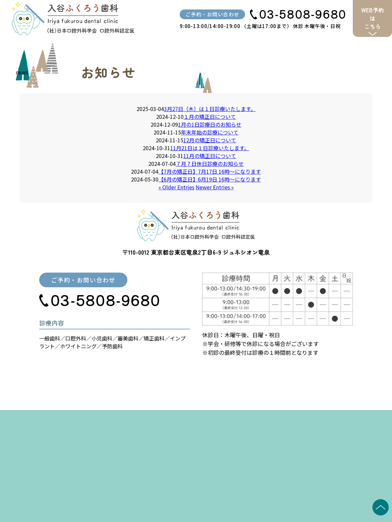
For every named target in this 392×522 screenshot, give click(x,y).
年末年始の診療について (209, 132)
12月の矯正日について (209, 140)
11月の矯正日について (209, 156)
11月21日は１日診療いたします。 (209, 148)
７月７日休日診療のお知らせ (210, 163)
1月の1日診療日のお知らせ (209, 124)
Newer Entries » (215, 187)
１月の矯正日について (210, 116)
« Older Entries (176, 187)
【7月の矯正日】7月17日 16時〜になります (209, 171)
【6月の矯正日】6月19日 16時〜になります (209, 179)
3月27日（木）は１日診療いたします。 (210, 109)
